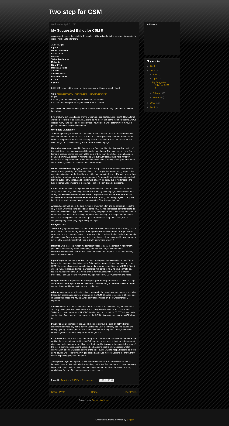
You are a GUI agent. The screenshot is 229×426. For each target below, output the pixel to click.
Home (94, 392)
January (157, 97)
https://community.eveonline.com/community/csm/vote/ (82, 94)
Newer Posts (58, 392)
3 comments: (88, 380)
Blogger (130, 420)
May (155, 74)
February (157, 93)
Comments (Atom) (100, 400)
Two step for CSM (75, 11)
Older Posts (130, 392)
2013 (153, 70)
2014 (153, 66)
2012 (153, 103)
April (155, 78)
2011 (153, 107)
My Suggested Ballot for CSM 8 (77, 30)
